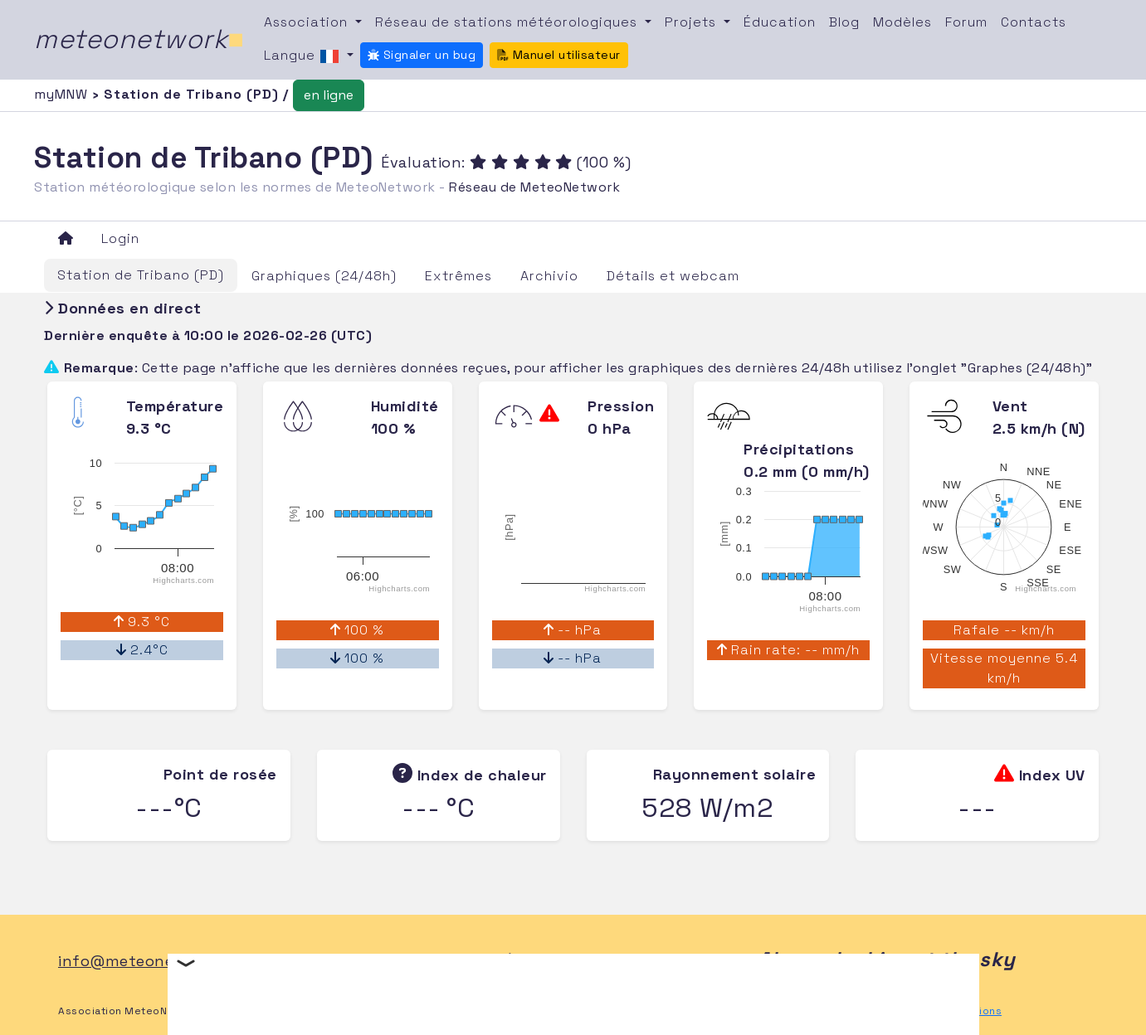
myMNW (63, 94)
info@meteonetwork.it (145, 960)
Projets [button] (692, 22)
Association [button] (308, 22)
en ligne (329, 95)
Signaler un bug (421, 54)
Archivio (549, 275)
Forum (966, 22)
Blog (844, 22)
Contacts (1033, 22)
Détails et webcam (673, 275)
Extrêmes (458, 275)
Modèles (902, 22)
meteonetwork (139, 39)
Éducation (780, 22)
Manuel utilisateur (559, 54)
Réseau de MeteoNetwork (534, 187)
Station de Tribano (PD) (140, 275)
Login (120, 238)
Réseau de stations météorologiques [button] (508, 22)
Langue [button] (304, 56)
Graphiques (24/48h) (324, 275)
